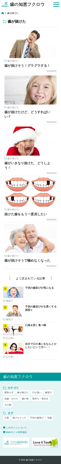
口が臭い (36, 392)
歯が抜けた (23, 392)
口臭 (6, 417)
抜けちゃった (19, 417)
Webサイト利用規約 (16, 432)
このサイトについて (16, 427)
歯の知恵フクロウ (27, 4)
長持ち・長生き (40, 398)
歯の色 (25, 398)
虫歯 (49, 417)
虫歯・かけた (11, 398)
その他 (7, 404)
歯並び (48, 392)
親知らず (9, 392)
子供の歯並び (37, 417)
